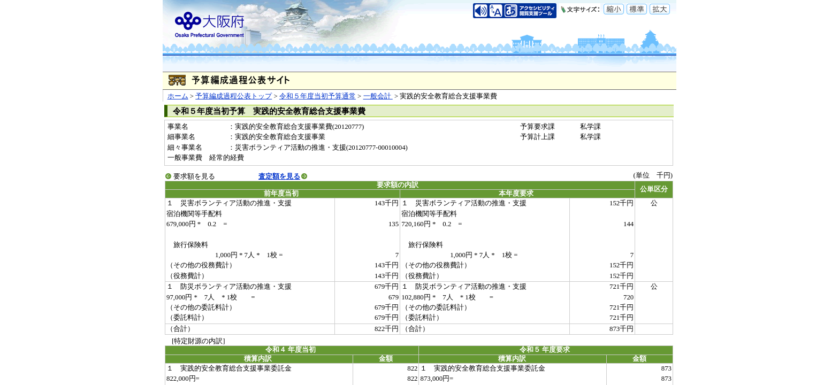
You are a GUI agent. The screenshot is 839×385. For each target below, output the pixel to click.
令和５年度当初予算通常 (317, 96)
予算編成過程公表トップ (233, 96)
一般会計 (378, 96)
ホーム (177, 96)
